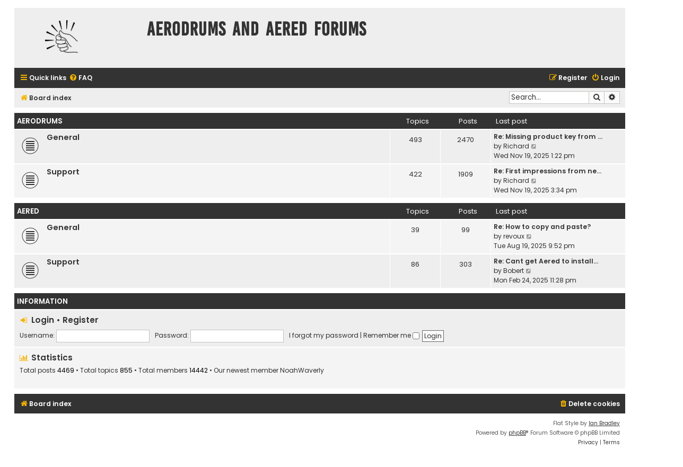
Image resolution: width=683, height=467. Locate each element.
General (63, 137)
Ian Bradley (604, 423)
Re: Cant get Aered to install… (546, 261)
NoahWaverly (302, 370)
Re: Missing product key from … (548, 136)
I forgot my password (323, 335)
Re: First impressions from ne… (547, 170)
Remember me (391, 335)
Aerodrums (40, 121)
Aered (28, 211)
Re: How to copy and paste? (542, 226)
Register (81, 319)
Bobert (513, 270)
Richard (516, 146)
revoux (513, 236)
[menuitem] (80, 78)
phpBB (517, 433)
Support (63, 171)
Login (42, 319)
